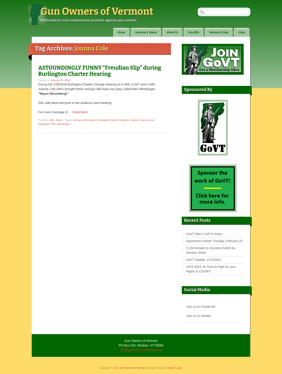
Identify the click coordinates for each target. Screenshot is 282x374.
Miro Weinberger (60, 124)
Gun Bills (193, 32)
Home (121, 32)
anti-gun (78, 120)
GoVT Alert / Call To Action (204, 234)
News (59, 120)
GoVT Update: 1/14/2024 (203, 259)
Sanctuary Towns (146, 32)
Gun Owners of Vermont (97, 11)
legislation (44, 124)
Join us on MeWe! (198, 316)
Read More (80, 112)
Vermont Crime (218, 32)
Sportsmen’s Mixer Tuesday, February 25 (214, 241)
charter (134, 120)
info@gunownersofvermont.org (141, 350)
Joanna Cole (147, 120)
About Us (172, 32)
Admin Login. (175, 368)
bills (52, 120)
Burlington (90, 120)
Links (241, 32)
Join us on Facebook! (200, 306)
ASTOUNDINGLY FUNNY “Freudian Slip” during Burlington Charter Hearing (99, 70)
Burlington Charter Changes (113, 120)
